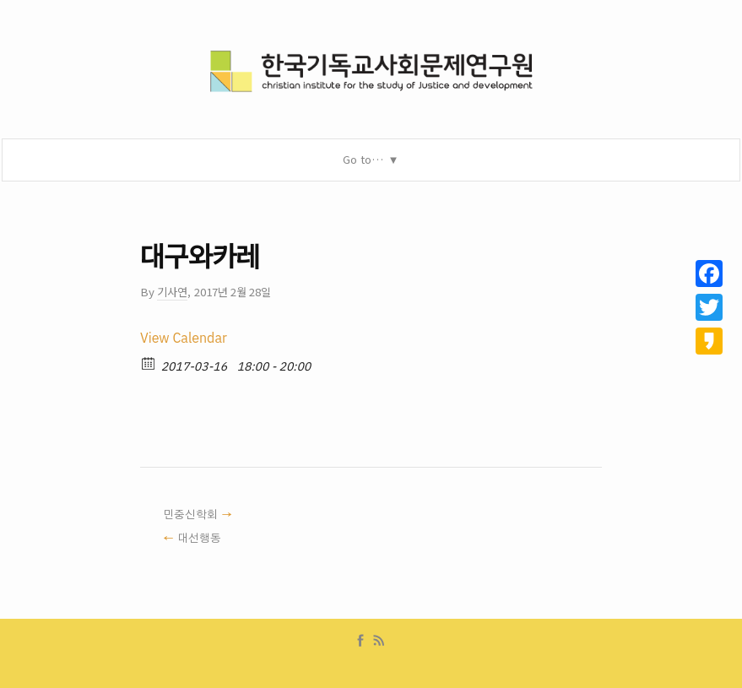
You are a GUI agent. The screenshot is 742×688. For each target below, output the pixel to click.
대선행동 (199, 538)
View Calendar (183, 338)
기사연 (172, 292)
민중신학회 (190, 515)
